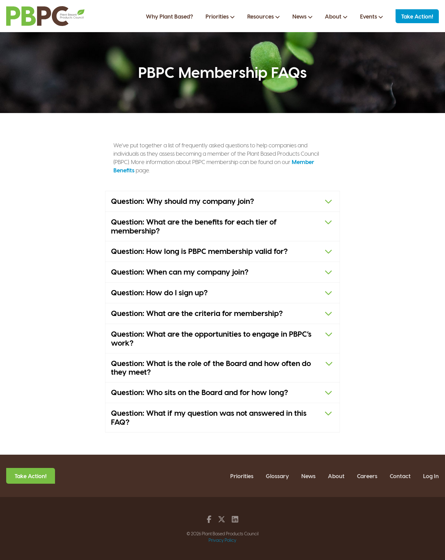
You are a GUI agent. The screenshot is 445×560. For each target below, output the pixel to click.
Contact (400, 476)
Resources (263, 16)
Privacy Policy (222, 540)
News (302, 16)
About (336, 16)
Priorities (220, 16)
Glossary (277, 476)
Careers (367, 476)
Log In (431, 476)
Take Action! (417, 16)
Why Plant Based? (169, 16)
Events (371, 16)
